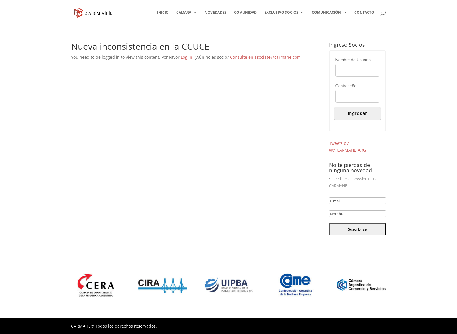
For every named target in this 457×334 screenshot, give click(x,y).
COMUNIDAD (245, 13)
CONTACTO (364, 13)
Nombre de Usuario (353, 60)
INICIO (163, 13)
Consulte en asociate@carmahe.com (265, 57)
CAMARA (183, 13)
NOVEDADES (215, 13)
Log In (186, 57)
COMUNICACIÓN (326, 13)
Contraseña (345, 86)
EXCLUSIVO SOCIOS (281, 13)
